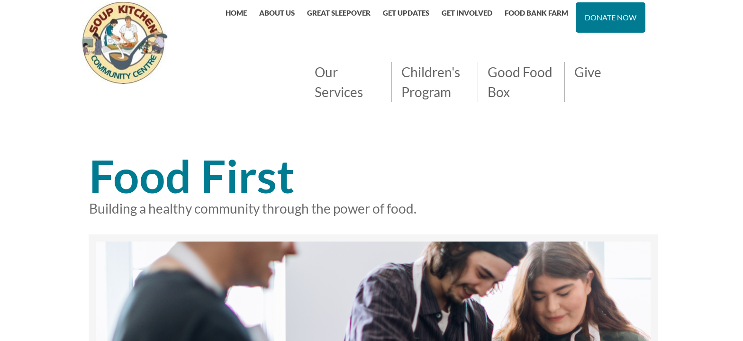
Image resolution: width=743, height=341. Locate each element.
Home (236, 13)
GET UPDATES (406, 13)
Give (587, 72)
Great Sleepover (339, 13)
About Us (277, 13)
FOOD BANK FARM (536, 13)
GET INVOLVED (467, 13)
